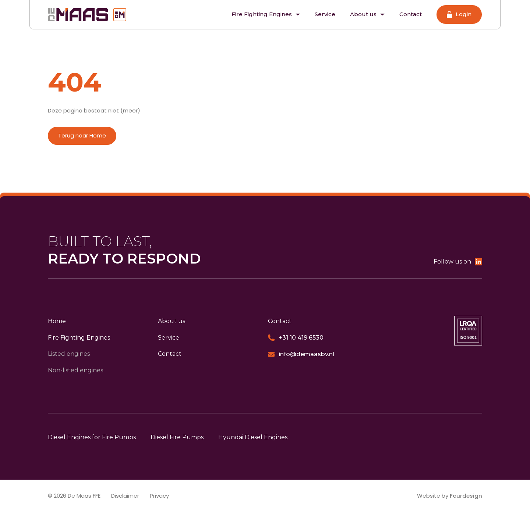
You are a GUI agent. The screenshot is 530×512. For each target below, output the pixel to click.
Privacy (160, 496)
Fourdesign (466, 496)
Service (325, 14)
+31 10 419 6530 (296, 337)
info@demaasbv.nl (301, 354)
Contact (410, 14)
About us (367, 14)
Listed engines (69, 354)
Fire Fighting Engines (266, 14)
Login (459, 14)
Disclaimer (125, 496)
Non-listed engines (75, 370)
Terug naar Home (82, 135)
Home (57, 321)
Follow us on (458, 261)
